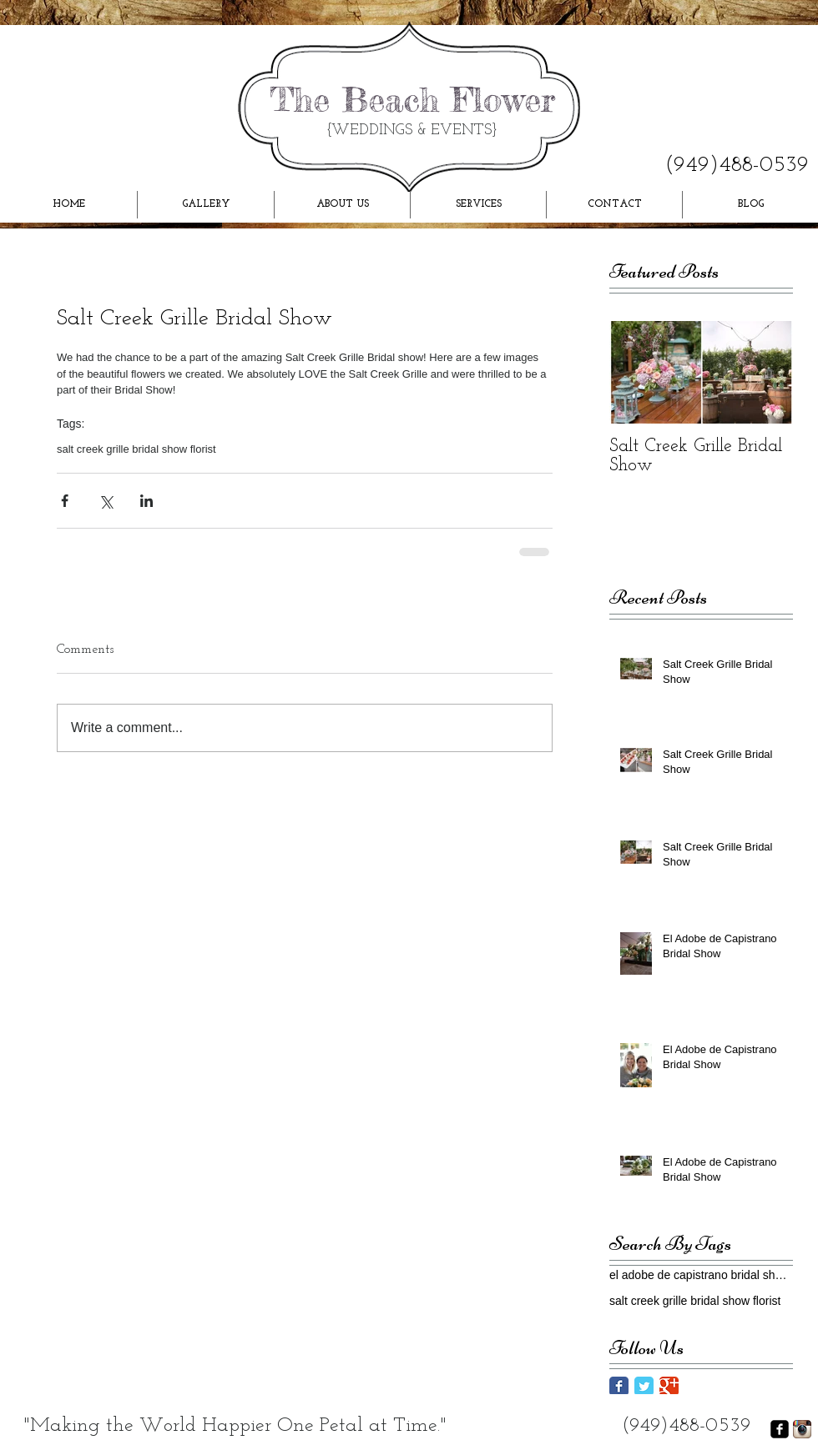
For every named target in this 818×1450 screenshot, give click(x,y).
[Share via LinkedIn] (146, 501)
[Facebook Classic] (619, 1386)
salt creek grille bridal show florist (136, 449)
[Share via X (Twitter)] (106, 501)
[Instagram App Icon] (802, 1429)
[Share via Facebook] (65, 501)
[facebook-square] (779, 1429)
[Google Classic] (669, 1386)
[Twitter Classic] (644, 1386)
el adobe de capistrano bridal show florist (701, 1275)
